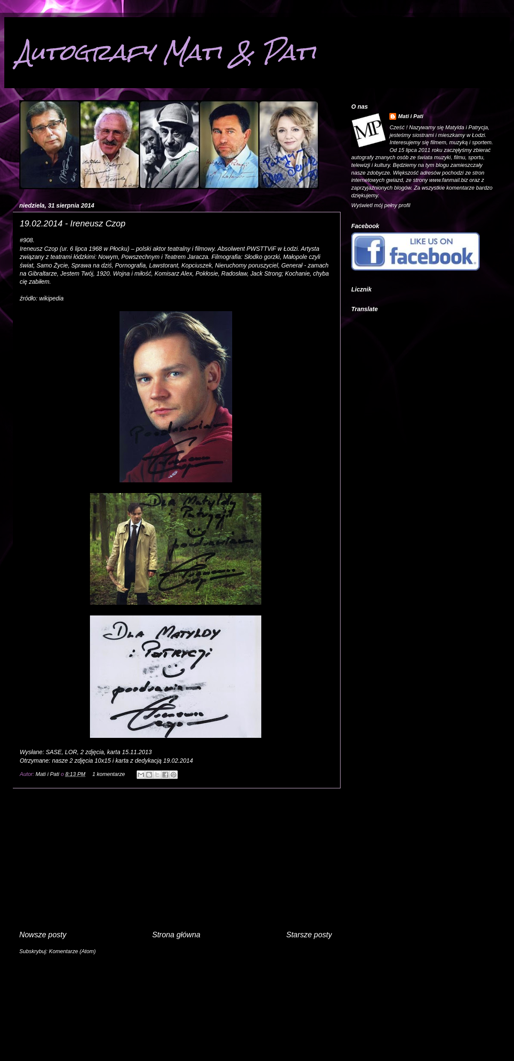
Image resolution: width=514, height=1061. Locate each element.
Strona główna (176, 934)
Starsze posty (309, 934)
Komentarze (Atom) (72, 951)
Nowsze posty (42, 934)
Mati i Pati (48, 774)
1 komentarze (108, 774)
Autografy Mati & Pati (166, 52)
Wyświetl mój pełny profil (380, 205)
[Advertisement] (175, 859)
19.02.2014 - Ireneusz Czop (73, 223)
